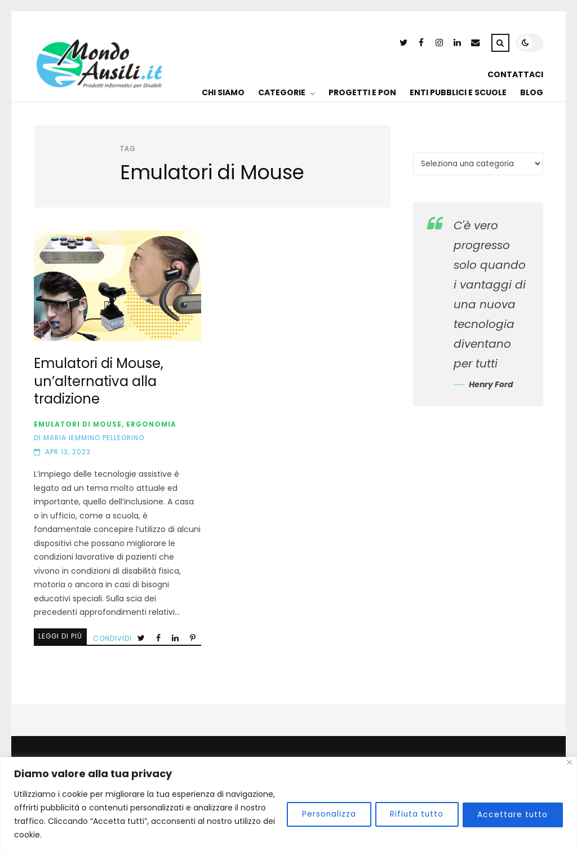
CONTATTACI (515, 74)
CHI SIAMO (223, 92)
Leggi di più (60, 636)
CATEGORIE (281, 92)
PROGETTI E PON (362, 92)
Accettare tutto (511, 814)
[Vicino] (569, 762)
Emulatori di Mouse (78, 424)
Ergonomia (151, 424)
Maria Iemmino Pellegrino (93, 437)
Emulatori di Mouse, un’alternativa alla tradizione (117, 285)
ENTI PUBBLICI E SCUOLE (458, 92)
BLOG (531, 92)
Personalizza (319, 814)
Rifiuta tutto (411, 814)
